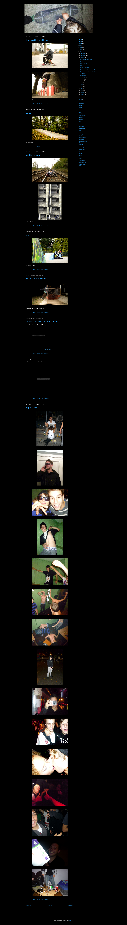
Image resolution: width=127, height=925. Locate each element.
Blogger (70, 920)
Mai (82, 86)
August (82, 80)
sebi (80, 132)
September (83, 77)
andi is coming (33, 155)
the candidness (82, 137)
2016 (80, 39)
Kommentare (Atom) (36, 908)
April (82, 88)
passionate (81, 123)
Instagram (81, 103)
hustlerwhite (82, 128)
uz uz (28, 113)
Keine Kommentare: (45, 103)
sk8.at (80, 158)
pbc (80, 157)
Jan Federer (82, 114)
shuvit (80, 135)
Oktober (83, 57)
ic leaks (81, 144)
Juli (81, 82)
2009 (80, 97)
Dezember (83, 53)
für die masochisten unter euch (41, 321)
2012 (80, 47)
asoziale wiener (82, 115)
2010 (80, 51)
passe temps (82, 149)
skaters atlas (82, 147)
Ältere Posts (71, 905)
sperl (80, 124)
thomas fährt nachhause (37, 40)
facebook (81, 107)
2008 (80, 99)
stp (79, 151)
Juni (82, 84)
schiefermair (82, 160)
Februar (83, 92)
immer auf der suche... (36, 278)
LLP (80, 146)
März (82, 90)
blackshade (81, 126)
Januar (82, 94)
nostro (80, 153)
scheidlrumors (82, 162)
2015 (80, 41)
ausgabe (81, 119)
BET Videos (47, 349)
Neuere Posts (29, 905)
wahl (80, 130)
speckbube (81, 139)
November (83, 55)
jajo (27, 235)
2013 (80, 45)
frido (80, 121)
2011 (80, 49)
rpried (80, 155)
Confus (80, 109)
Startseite (50, 905)
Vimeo (80, 105)
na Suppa (81, 134)
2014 (80, 43)
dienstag (81, 117)
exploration (32, 407)
